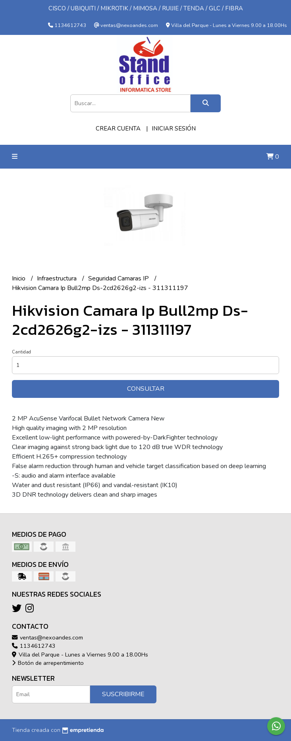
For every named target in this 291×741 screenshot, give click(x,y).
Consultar (145, 388)
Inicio (19, 278)
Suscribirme (123, 694)
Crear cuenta (118, 128)
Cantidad (21, 352)
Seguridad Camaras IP (119, 278)
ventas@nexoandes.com (47, 637)
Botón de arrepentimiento (48, 663)
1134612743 (34, 646)
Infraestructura (57, 278)
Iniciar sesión (174, 128)
